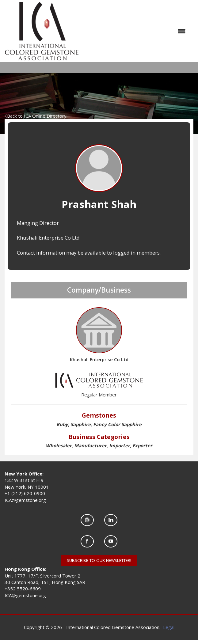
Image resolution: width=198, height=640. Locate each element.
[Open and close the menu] (135, 31)
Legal (168, 627)
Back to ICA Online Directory (36, 116)
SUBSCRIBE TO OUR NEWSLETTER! (99, 560)
